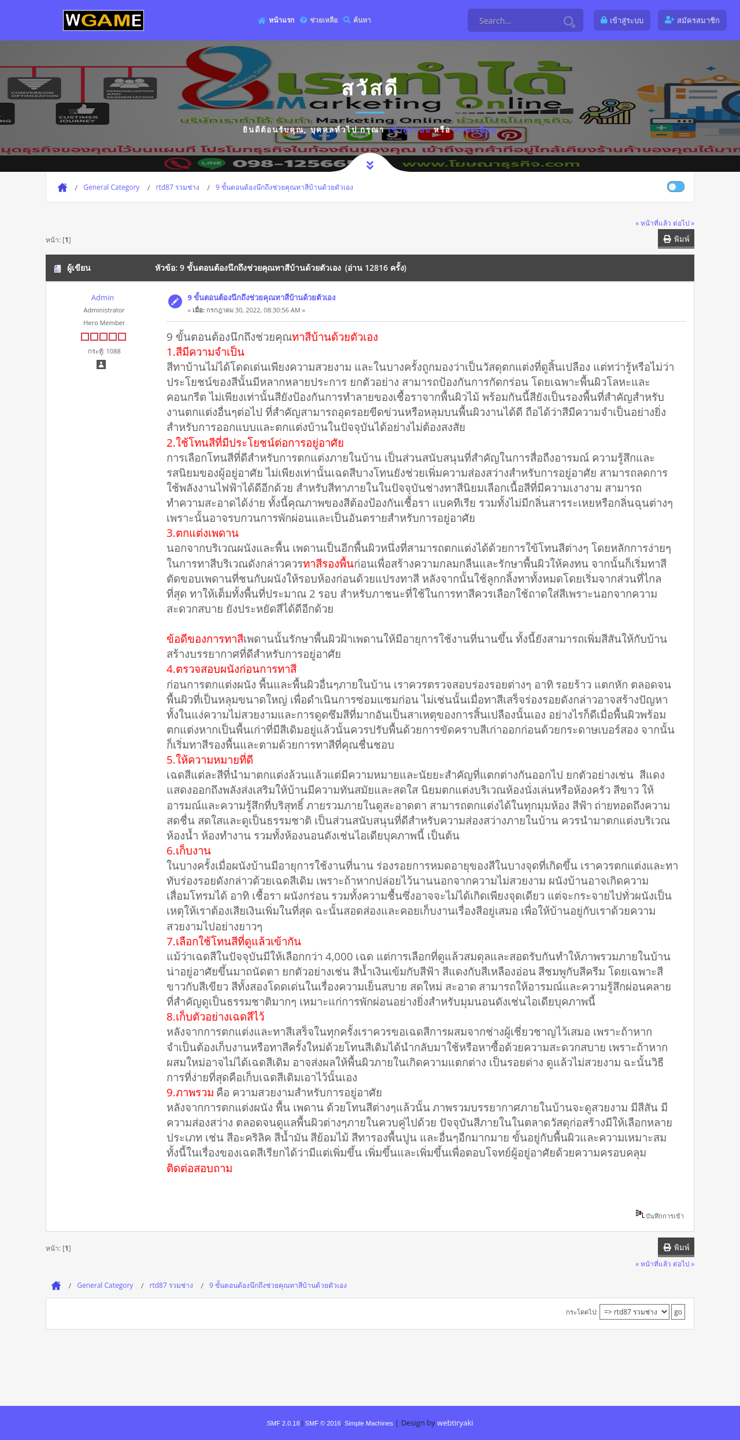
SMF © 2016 (323, 1423)
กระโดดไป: (582, 1312)
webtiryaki (455, 1422)
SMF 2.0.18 (283, 1423)
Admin (102, 297)
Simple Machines (369, 1423)
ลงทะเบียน (475, 129)
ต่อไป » (683, 222)
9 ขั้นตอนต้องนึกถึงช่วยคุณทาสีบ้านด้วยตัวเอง (262, 297)
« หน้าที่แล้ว (653, 222)
